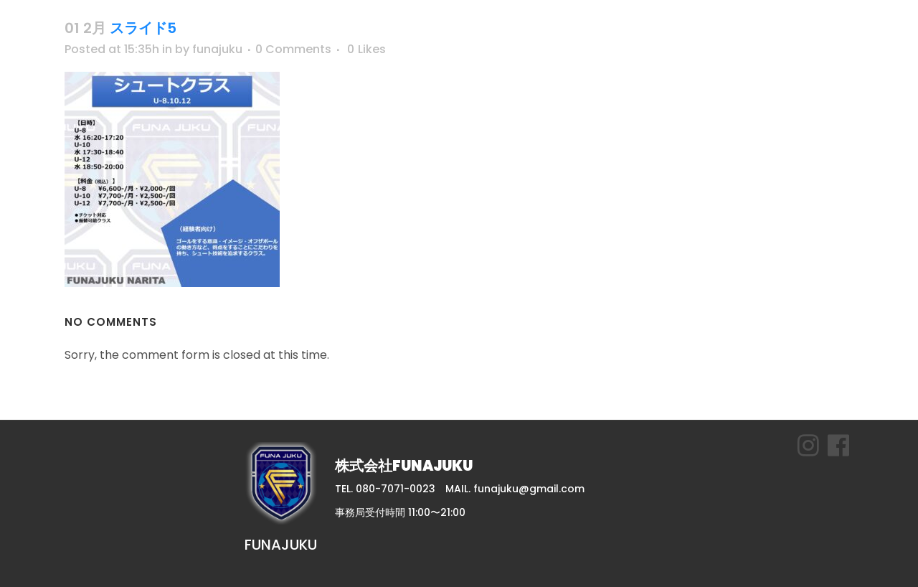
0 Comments (293, 49)
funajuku (217, 49)
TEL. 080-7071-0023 (385, 489)
